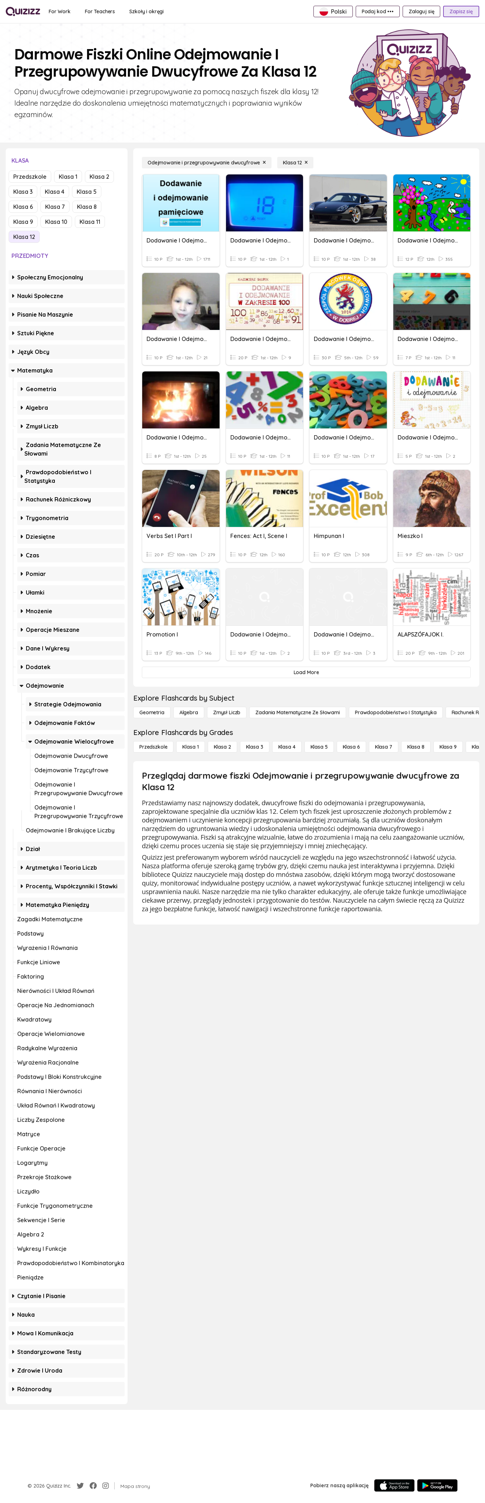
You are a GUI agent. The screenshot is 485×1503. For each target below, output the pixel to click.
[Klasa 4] (287, 747)
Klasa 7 (55, 206)
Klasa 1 (68, 176)
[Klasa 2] (222, 747)
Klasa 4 (54, 191)
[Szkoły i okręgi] (146, 11)
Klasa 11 (90, 221)
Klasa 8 (87, 206)
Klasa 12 (24, 236)
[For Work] (59, 11)
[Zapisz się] (461, 11)
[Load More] (306, 672)
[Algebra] (188, 712)
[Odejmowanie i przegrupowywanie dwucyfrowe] (207, 162)
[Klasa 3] (254, 747)
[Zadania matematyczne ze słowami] (297, 712)
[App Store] (394, 1485)
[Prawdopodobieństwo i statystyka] (396, 712)
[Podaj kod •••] (378, 11)
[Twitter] (80, 1486)
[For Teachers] (100, 11)
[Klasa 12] (295, 162)
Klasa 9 (23, 221)
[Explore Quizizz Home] (23, 11)
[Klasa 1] (190, 747)
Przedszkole (30, 176)
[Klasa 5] (319, 747)
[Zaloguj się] (421, 11)
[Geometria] (152, 712)
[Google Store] (437, 1485)
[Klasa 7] (383, 747)
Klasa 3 (23, 191)
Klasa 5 (87, 191)
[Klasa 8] (416, 747)
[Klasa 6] (351, 747)
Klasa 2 (99, 176)
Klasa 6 (23, 206)
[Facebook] (93, 1486)
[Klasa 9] (448, 747)
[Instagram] (105, 1486)
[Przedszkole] (153, 747)
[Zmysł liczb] (226, 712)
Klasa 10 (56, 221)
